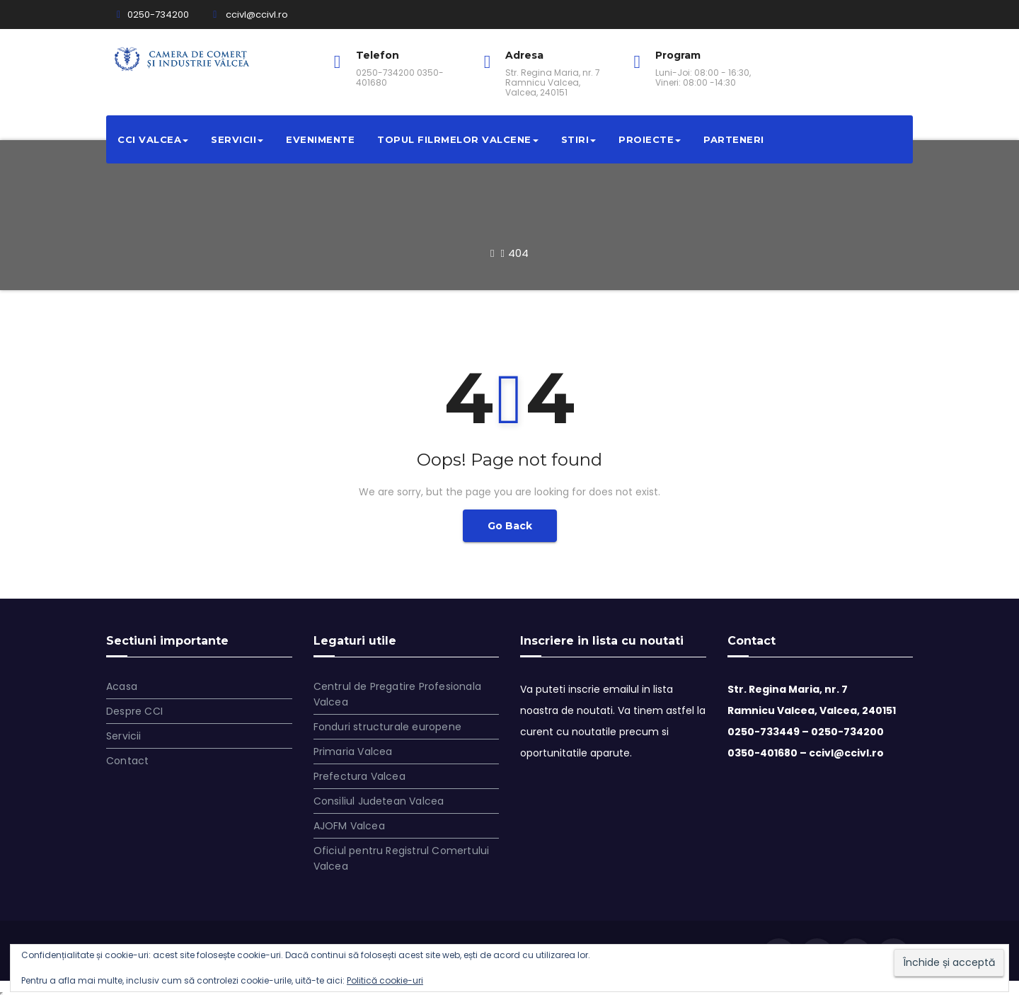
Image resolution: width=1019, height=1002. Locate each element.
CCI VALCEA (152, 139)
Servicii (237, 139)
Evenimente (320, 139)
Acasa (121, 686)
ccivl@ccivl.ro (250, 14)
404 (518, 253)
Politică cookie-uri (385, 980)
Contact (127, 761)
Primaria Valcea (353, 751)
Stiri (579, 139)
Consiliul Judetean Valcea (378, 801)
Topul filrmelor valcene (458, 139)
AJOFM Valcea (349, 826)
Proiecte (649, 139)
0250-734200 (153, 14)
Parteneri (733, 139)
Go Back (510, 525)
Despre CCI (134, 711)
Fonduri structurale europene (387, 727)
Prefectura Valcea (359, 776)
